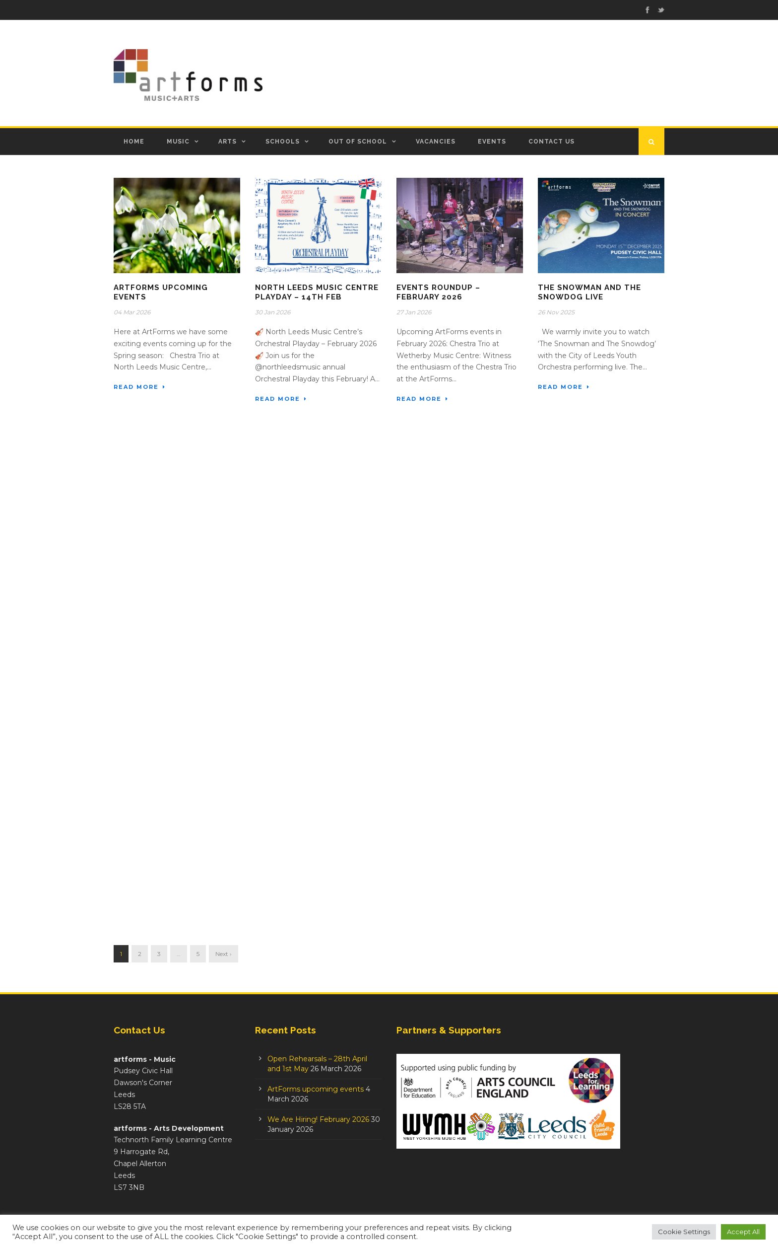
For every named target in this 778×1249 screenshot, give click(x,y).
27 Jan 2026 (413, 312)
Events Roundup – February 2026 (438, 292)
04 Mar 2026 (132, 312)
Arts (227, 141)
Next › (223, 953)
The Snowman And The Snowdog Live (589, 292)
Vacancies (435, 141)
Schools (282, 141)
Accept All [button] (743, 1232)
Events (492, 141)
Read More (140, 386)
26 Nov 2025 (556, 312)
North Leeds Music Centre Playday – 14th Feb (317, 292)
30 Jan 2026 (272, 312)
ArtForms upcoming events (315, 1089)
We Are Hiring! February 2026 (318, 1119)
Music (178, 141)
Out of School (357, 141)
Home (134, 141)
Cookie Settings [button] (684, 1232)
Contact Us (551, 141)
